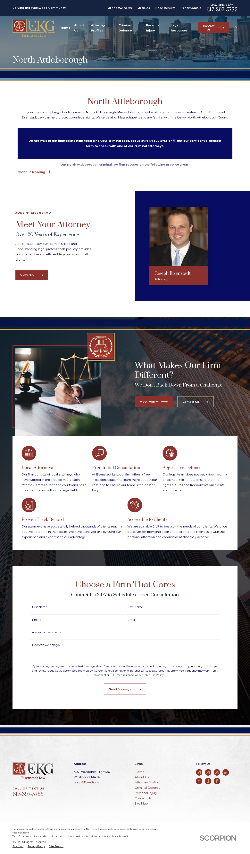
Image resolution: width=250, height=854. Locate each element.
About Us (142, 777)
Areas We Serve (120, 8)
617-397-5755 (222, 9)
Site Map (141, 803)
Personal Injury (146, 793)
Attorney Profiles (147, 782)
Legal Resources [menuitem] (179, 27)
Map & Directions (86, 782)
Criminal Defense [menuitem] (125, 27)
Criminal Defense (147, 787)
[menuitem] (17, 846)
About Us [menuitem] (79, 27)
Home (139, 772)
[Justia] (208, 781)
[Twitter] (199, 781)
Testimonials (191, 8)
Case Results (165, 8)
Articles (144, 8)
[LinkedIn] (225, 772)
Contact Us (143, 798)
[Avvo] (199, 772)
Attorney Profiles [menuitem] (98, 27)
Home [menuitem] (65, 28)
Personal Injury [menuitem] (153, 27)
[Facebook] (217, 781)
